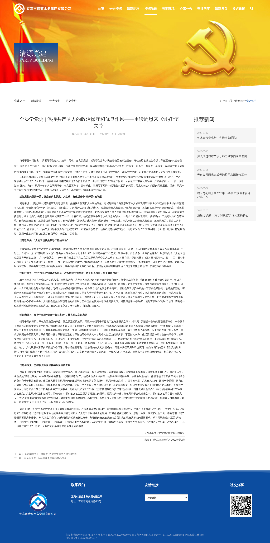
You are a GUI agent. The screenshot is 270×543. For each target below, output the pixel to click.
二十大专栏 (53, 100)
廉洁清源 (35, 100)
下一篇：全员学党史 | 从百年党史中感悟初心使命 (40, 458)
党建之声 (19, 100)
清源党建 (240, 101)
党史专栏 (71, 100)
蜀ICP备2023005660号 (119, 534)
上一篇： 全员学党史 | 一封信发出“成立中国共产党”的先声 (45, 454)
